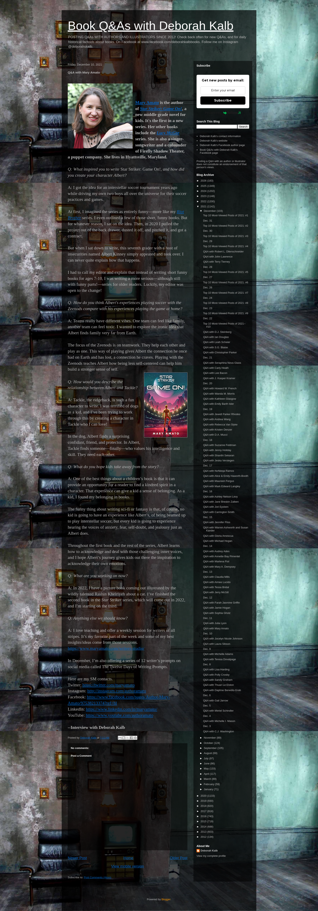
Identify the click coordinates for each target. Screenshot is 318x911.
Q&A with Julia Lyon (214, 623)
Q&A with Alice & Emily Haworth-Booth (225, 475)
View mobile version (127, 866)
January (209, 789)
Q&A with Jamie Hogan (216, 607)
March (208, 778)
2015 (204, 821)
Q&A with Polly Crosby (216, 674)
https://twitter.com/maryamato (109, 685)
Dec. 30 (207, 230)
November (210, 737)
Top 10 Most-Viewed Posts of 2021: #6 (225, 282)
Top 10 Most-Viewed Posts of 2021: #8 (225, 302)
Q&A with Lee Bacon (215, 372)
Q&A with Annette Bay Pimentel (221, 556)
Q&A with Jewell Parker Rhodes (221, 414)
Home (128, 858)
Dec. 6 (207, 695)
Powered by (223, 112)
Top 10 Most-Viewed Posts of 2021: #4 (225, 246)
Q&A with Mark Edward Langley (221, 486)
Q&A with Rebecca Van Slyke (220, 424)
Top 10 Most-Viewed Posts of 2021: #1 (225, 215)
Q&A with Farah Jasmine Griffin (221, 602)
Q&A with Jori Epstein (215, 506)
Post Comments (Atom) (97, 877)
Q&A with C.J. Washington (218, 731)
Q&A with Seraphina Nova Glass (222, 362)
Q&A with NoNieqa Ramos (218, 470)
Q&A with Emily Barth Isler (218, 403)
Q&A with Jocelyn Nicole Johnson (222, 638)
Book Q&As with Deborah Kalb (150, 25)
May (206, 768)
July (206, 758)
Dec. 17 (207, 465)
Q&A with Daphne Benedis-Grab (222, 690)
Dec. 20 (207, 383)
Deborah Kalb (209, 850)
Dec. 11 (207, 618)
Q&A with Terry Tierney (216, 261)
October (209, 742)
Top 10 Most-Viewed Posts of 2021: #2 (225, 225)
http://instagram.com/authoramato (116, 690)
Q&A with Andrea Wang (216, 419)
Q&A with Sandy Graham (217, 679)
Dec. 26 (207, 287)
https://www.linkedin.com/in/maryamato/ (121, 709)
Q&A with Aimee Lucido (216, 582)
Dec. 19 (207, 409)
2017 (204, 811)
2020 (204, 795)
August (208, 753)
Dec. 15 (207, 517)
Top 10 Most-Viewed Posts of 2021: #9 (225, 313)
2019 (204, 800)
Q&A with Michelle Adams (218, 654)
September (210, 748)
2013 (204, 831)
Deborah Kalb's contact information (220, 136)
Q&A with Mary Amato (216, 628)
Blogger (165, 899)
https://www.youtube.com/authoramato (119, 715)
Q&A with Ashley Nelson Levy (220, 496)
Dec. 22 (207, 318)
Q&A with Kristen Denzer (217, 429)
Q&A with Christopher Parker (220, 352)
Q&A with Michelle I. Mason (219, 721)
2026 (204, 180)
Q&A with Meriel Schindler (218, 710)
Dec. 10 (207, 633)
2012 (204, 836)
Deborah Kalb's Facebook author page (222, 145)
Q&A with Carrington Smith (218, 512)
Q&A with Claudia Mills (216, 576)
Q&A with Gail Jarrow (215, 700)
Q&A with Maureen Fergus (218, 481)
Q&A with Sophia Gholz (216, 613)
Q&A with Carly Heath (216, 367)
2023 (204, 196)
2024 (204, 191)
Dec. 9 (207, 648)
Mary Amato (147, 102)
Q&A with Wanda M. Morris (219, 393)
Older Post (178, 858)
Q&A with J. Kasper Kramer (219, 378)
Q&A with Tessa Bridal (216, 587)
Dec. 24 (207, 297)
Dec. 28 (207, 266)
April (207, 773)
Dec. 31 (207, 220)
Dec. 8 (207, 664)
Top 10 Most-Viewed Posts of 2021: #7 (225, 292)
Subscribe (223, 100)
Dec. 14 (207, 545)
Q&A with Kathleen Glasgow (219, 398)
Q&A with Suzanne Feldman (219, 445)
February (209, 784)
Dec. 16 (207, 491)
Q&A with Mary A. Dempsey (219, 566)
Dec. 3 (207, 726)
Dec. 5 (207, 705)
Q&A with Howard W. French (219, 388)
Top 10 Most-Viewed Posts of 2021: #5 (225, 272)
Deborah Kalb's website (213, 140)
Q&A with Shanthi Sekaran (218, 455)
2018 (204, 805)
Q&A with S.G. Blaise (215, 347)
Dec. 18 (207, 439)
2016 (204, 816)
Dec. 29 (207, 241)
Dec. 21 (207, 357)
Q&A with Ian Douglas (216, 337)
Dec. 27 (207, 277)
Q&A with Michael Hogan (217, 540)
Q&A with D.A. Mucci (215, 434)
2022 (204, 201)
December (210, 210)
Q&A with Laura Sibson (216, 643)
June (207, 763)
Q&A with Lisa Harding (216, 669)
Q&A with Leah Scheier (216, 342)
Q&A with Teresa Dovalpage (219, 659)
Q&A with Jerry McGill (216, 592)
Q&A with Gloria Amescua (218, 535)
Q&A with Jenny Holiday (217, 450)
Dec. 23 (207, 308)
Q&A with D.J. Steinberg (217, 331)
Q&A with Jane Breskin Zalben (221, 501)
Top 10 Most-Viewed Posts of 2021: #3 (225, 236)
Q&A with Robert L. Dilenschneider (223, 251)
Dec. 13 (207, 571)
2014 (204, 826)
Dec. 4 (207, 715)
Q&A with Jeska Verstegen (218, 460)
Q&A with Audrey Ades (216, 551)
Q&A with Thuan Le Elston (218, 684)
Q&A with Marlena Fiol (216, 561)
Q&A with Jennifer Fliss (216, 522)
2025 (204, 185)
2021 (204, 206)
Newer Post (77, 858)
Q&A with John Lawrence (217, 256)
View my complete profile (211, 855)
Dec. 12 (207, 597)
